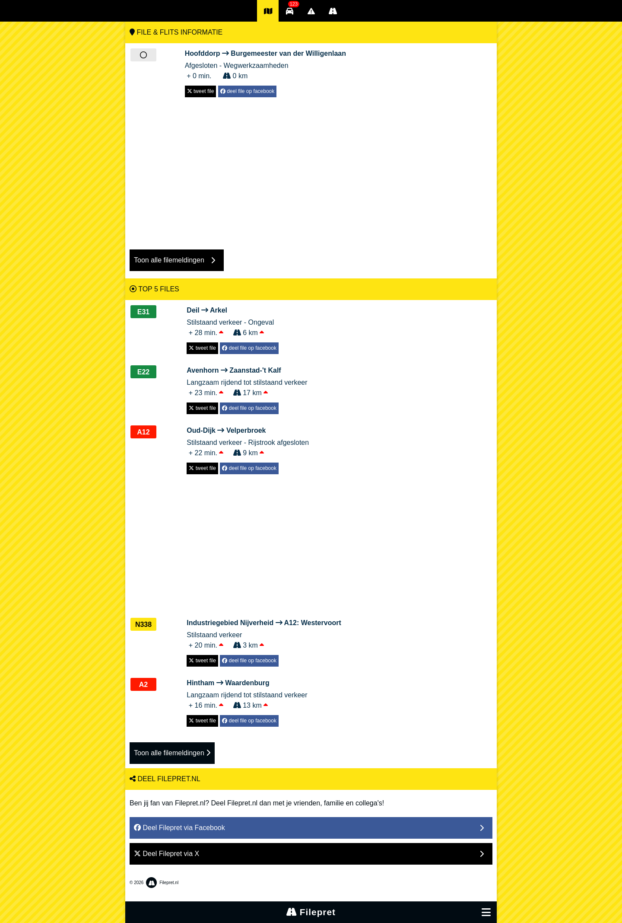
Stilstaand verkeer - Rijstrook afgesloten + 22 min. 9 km (248, 441)
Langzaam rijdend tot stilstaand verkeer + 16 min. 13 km (247, 693)
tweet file (200, 91)
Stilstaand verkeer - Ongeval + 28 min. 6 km (233, 320)
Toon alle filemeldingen (172, 753)
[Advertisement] (311, 169)
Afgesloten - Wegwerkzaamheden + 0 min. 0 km (265, 64)
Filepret (311, 912)
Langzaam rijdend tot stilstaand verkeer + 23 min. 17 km (247, 380)
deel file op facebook (247, 91)
